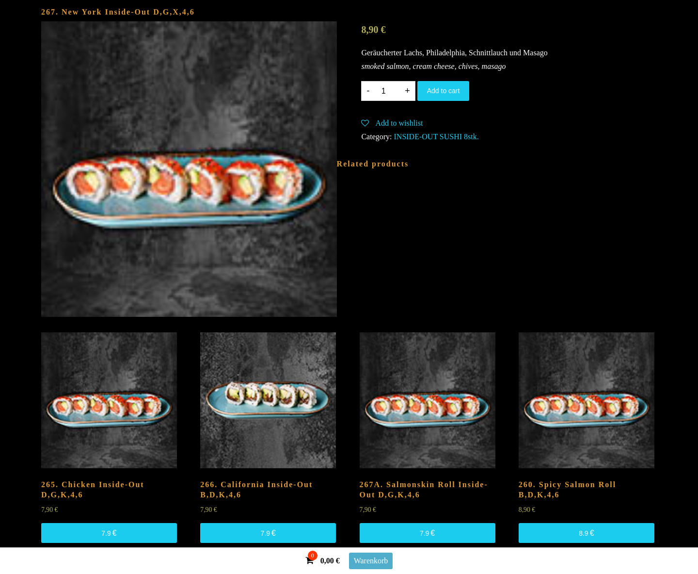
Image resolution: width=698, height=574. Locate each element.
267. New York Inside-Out (118, 12)
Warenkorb (371, 561)
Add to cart (443, 91)
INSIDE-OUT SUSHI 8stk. (436, 136)
